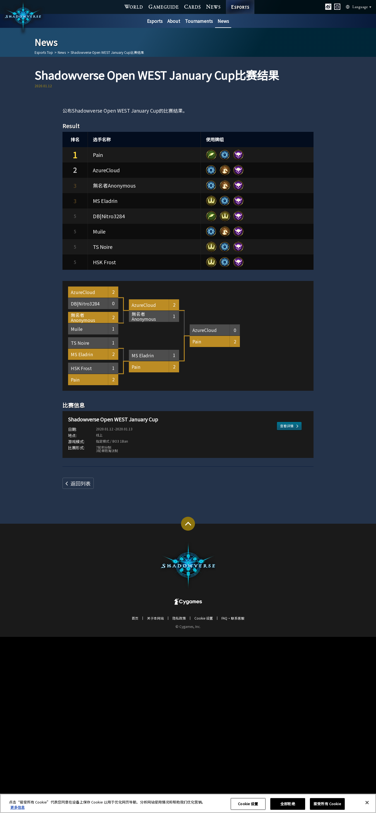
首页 (135, 794)
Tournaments (199, 21)
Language (351, 6)
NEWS (213, 6)
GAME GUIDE (163, 6)
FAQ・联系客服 (232, 794)
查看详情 (286, 624)
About (173, 21)
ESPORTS (240, 1)
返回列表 (81, 659)
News (223, 21)
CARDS (192, 6)
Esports (155, 21)
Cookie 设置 (203, 794)
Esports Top (44, 52)
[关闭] (367, 806)
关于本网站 (155, 794)
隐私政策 (179, 794)
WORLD (134, 6)
